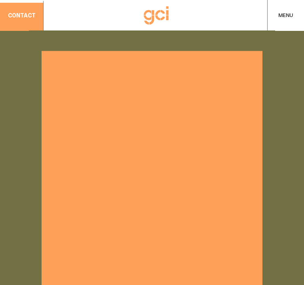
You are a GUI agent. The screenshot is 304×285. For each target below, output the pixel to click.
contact (22, 16)
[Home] (156, 15)
